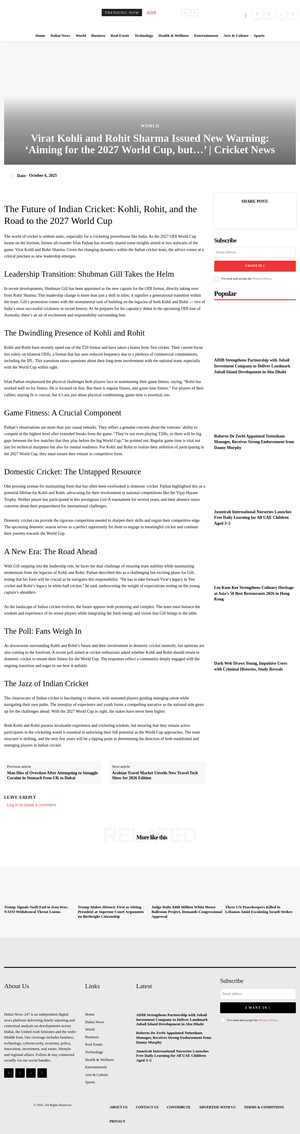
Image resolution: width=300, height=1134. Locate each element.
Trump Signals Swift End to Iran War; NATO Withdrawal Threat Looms (35, 909)
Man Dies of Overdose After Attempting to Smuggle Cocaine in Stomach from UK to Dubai (52, 775)
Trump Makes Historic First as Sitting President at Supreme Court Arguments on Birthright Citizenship (113, 911)
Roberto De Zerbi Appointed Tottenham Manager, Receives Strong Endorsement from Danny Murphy (254, 441)
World (150, 126)
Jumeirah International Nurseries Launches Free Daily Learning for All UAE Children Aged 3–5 (253, 517)
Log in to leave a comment (31, 804)
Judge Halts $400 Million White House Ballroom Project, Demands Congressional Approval (186, 911)
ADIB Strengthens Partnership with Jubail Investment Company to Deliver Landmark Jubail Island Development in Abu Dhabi (252, 365)
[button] (246, 15)
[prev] (185, 12)
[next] (194, 12)
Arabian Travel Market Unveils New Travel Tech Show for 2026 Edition (155, 775)
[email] (255, 252)
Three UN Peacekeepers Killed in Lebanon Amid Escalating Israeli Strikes (260, 909)
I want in (255, 266)
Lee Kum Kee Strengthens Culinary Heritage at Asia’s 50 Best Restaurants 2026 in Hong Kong (254, 593)
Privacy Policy (262, 278)
